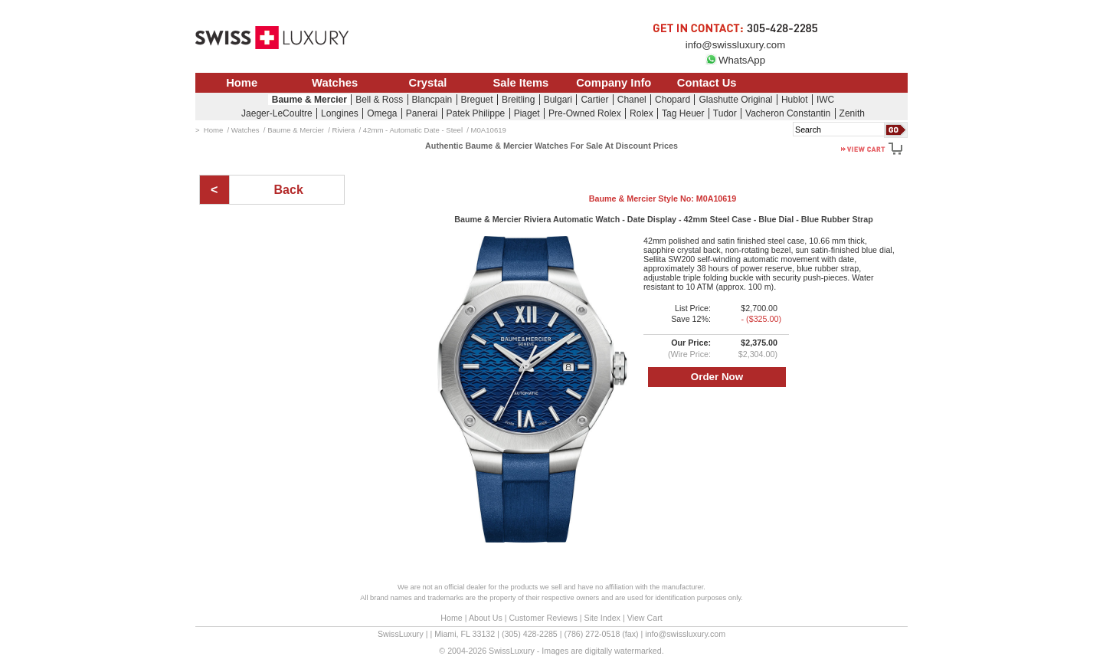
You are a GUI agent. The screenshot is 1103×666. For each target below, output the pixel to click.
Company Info (613, 83)
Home (241, 83)
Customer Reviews (543, 617)
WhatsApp (735, 60)
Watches (335, 83)
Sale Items (520, 83)
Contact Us (707, 83)
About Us (485, 617)
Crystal (428, 83)
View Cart (645, 617)
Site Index (602, 617)
